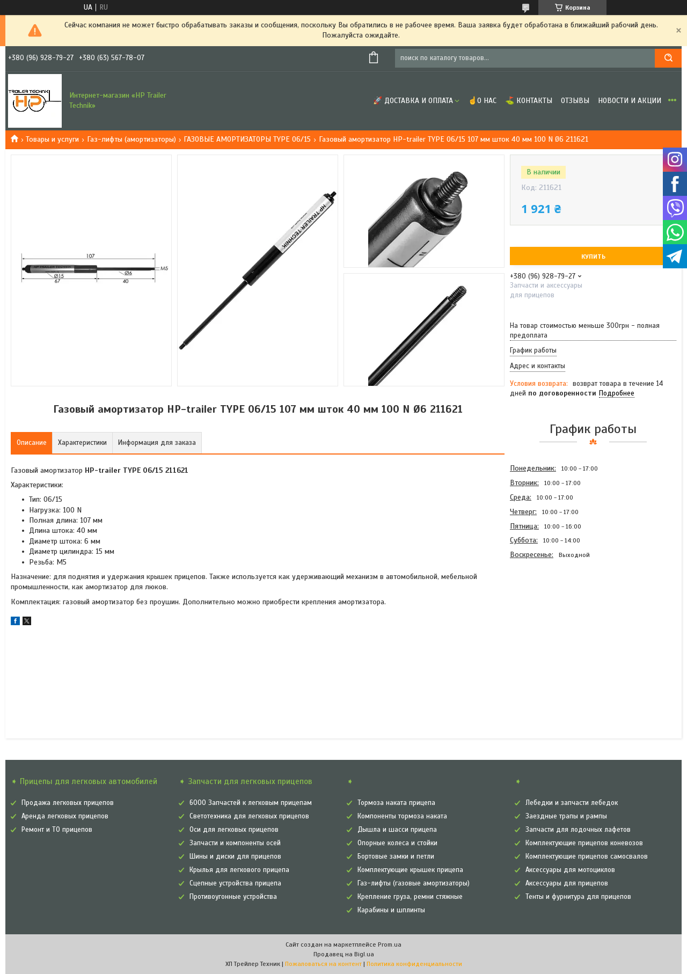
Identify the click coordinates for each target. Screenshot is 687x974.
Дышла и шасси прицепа (397, 829)
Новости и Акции (629, 100)
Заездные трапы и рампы (566, 816)
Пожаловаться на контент (323, 964)
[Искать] (668, 58)
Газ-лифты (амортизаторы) (131, 139)
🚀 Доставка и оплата (413, 100)
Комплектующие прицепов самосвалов (586, 856)
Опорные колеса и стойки (397, 843)
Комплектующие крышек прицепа (410, 870)
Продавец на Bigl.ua (343, 954)
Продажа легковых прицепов (67, 803)
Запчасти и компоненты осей (235, 843)
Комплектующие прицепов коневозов (584, 843)
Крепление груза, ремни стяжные (410, 896)
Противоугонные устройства (233, 896)
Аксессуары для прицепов (566, 883)
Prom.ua (389, 944)
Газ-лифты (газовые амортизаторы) (413, 883)
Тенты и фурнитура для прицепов (578, 896)
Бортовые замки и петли (395, 856)
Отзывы (575, 100)
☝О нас (482, 100)
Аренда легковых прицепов (64, 816)
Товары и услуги (52, 139)
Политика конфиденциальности (414, 964)
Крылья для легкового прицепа (239, 870)
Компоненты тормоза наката (402, 816)
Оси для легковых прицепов (234, 829)
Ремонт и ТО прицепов (56, 829)
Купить (593, 256)
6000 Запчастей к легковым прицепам (250, 803)
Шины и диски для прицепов (235, 856)
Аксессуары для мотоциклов (570, 870)
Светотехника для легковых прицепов (249, 816)
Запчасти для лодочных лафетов (578, 829)
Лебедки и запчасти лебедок (571, 803)
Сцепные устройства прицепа (235, 883)
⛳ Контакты (528, 100)
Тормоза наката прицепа (396, 803)
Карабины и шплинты (391, 910)
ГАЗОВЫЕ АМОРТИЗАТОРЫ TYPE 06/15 (247, 139)
